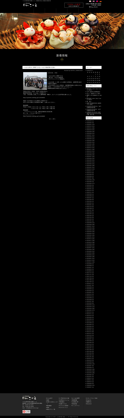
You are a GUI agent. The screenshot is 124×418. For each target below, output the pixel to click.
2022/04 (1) (90, 201)
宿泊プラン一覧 (51, 409)
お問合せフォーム (64, 400)
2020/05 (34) (91, 229)
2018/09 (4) (90, 263)
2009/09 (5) (90, 383)
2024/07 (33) (91, 156)
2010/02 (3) (90, 374)
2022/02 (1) (90, 203)
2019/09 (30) (91, 244)
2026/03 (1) (90, 120)
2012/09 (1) (90, 337)
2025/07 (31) (91, 135)
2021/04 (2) (90, 215)
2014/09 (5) (90, 317)
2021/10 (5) (90, 206)
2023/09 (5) (90, 174)
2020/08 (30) (91, 224)
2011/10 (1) (90, 344)
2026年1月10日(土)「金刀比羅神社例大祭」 (94, 107)
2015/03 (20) (91, 308)
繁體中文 (89, 401)
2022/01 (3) (90, 204)
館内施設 (49, 405)
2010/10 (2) (90, 360)
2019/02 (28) (91, 256)
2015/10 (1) (90, 296)
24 (99, 80)
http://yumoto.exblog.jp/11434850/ (34, 97)
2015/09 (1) (90, 297)
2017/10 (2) (90, 276)
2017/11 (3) (90, 274)
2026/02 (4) (90, 122)
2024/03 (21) (91, 163)
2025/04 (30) (91, 140)
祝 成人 (89, 101)
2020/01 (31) (91, 237)
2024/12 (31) (91, 147)
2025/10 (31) (91, 129)
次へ (50, 119)
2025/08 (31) (91, 133)
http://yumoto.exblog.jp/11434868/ (34, 116)
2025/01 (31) (91, 145)
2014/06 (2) (90, 319)
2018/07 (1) (90, 267)
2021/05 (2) (90, 213)
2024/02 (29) (91, 165)
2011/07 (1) (90, 347)
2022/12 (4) (90, 190)
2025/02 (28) (91, 144)
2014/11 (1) (90, 313)
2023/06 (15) (91, 179)
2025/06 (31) (91, 137)
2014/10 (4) (90, 315)
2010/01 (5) (90, 376)
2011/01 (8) (90, 356)
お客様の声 (75, 401)
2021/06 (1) (90, 212)
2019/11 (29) (91, 240)
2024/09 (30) (91, 153)
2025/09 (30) (91, 131)
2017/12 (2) (90, 272)
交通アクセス (63, 403)
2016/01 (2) (90, 292)
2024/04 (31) (91, 162)
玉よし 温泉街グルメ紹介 (93, 93)
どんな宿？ (50, 398)
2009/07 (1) (90, 387)
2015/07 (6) (90, 301)
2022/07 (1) (90, 197)
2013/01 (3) (90, 330)
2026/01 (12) (91, 124)
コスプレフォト (64, 407)
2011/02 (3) (90, 355)
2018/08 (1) (90, 265)
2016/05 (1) (90, 288)
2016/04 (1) (90, 290)
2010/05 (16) (91, 369)
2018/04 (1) (90, 269)
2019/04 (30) (91, 253)
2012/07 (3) (90, 338)
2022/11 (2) (90, 192)
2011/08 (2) (90, 346)
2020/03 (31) (91, 233)
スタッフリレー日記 (92, 398)
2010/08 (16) (91, 363)
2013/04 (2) (90, 326)
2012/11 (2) (90, 333)
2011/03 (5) (90, 353)
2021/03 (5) (90, 217)
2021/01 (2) (90, 221)
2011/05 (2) (90, 349)
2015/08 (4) (90, 299)
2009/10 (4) (90, 381)
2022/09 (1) (90, 194)
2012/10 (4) (90, 335)
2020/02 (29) (91, 235)
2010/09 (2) (90, 362)
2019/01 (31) (91, 258)
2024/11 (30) (91, 149)
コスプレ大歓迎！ (64, 405)
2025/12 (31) (91, 126)
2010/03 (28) (91, 372)
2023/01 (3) (90, 188)
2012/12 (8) (90, 331)
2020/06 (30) (91, 228)
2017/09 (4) (90, 278)
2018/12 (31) (91, 260)
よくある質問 (76, 398)
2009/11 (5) (90, 380)
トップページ (76, 405)
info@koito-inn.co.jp (32, 408)
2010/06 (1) (90, 367)
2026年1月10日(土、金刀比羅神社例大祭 (94, 110)
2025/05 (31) (91, 138)
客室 (48, 407)
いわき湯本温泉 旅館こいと (29, 0)
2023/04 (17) (91, 183)
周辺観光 (62, 401)
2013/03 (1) (90, 328)
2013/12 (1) (90, 321)
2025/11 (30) (91, 128)
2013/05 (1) (90, 324)
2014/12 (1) (90, 312)
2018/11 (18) (91, 262)
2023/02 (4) (90, 187)
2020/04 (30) (91, 231)
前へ (54, 119)
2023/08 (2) (90, 176)
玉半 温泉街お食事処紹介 (93, 91)
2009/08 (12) (91, 385)
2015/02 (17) (91, 310)
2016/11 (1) (90, 283)
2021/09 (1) (90, 208)
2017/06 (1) (90, 279)
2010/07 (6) (90, 365)
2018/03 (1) (90, 271)
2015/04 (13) (91, 306)
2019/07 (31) (91, 247)
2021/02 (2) (90, 219)
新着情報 (74, 400)
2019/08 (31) (91, 246)
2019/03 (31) (91, 254)
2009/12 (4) (90, 378)
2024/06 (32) (91, 158)
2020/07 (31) (91, 226)
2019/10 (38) (91, 242)
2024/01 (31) (91, 167)
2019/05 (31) (91, 251)
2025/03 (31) (91, 142)
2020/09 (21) (91, 222)
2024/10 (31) (91, 151)
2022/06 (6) (90, 199)
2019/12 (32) (91, 238)
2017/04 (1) (90, 281)
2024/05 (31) (91, 160)
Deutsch (89, 403)
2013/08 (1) (90, 322)
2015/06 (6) (90, 303)
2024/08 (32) (91, 154)
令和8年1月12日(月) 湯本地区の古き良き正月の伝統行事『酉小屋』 (94, 113)
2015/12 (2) (90, 294)
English (89, 400)
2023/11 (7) (90, 170)
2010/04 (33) (91, 371)
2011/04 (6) (90, 351)
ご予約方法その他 (64, 398)
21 (93, 80)
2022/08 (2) (90, 195)
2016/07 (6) (90, 285)
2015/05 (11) (91, 304)
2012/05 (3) (90, 342)
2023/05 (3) (90, 181)
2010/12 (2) (90, 358)
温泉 (48, 400)
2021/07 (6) (90, 210)
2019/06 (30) (91, 249)
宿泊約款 (74, 403)
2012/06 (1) (90, 340)
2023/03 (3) (90, 185)
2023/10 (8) (90, 172)
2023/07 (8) (90, 178)
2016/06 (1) (90, 287)
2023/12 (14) (91, 169)
